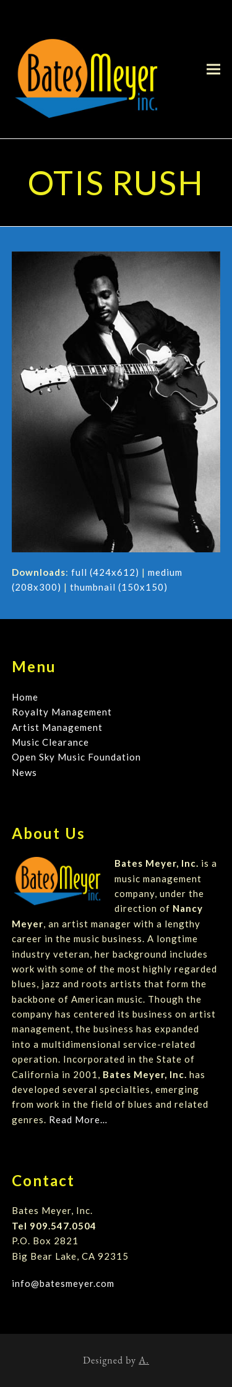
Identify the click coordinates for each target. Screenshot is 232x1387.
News (24, 772)
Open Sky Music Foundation (76, 756)
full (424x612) (105, 572)
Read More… (78, 1119)
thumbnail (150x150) (119, 586)
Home (25, 696)
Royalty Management (62, 711)
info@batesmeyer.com (63, 1283)
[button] (213, 69)
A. (144, 1360)
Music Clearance (50, 742)
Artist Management (57, 727)
